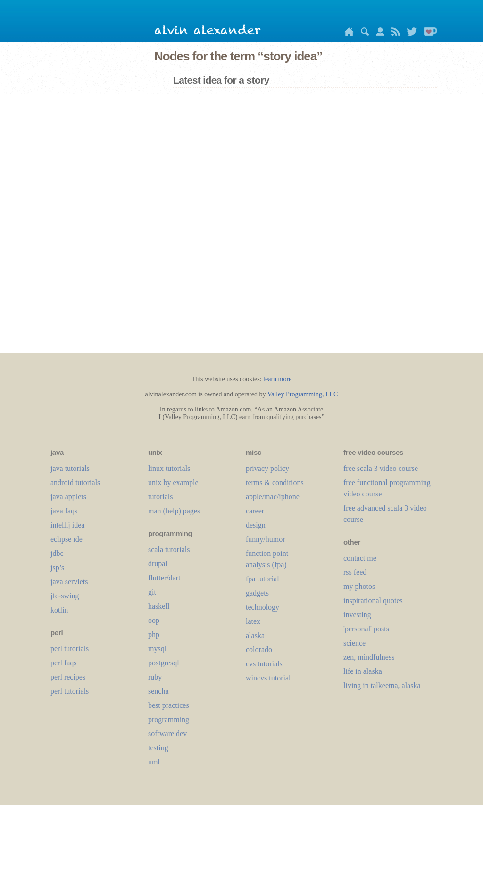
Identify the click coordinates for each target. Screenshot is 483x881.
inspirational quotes (373, 600)
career (255, 511)
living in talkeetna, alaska (382, 685)
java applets (68, 497)
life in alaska (362, 671)
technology (262, 607)
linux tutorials (169, 468)
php (153, 634)
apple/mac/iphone (273, 497)
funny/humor (265, 539)
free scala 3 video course (380, 468)
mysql (157, 649)
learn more (277, 379)
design (256, 525)
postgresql (163, 663)
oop (153, 620)
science (354, 643)
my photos (359, 586)
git (152, 592)
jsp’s (57, 567)
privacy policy (267, 468)
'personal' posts (366, 629)
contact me (359, 558)
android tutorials (75, 482)
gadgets (257, 593)
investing (357, 615)
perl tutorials (69, 649)
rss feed (354, 572)
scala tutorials (169, 549)
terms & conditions (275, 482)
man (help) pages (174, 511)
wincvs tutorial (268, 678)
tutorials (160, 497)
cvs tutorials (264, 664)
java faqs (63, 511)
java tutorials (70, 468)
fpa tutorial (262, 579)
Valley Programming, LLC (302, 394)
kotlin (59, 610)
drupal (157, 564)
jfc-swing (64, 596)
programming (168, 719)
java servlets (69, 582)
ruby (155, 677)
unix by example (173, 482)
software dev (167, 734)
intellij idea (67, 525)
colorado (259, 650)
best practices (168, 705)
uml (154, 762)
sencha (158, 691)
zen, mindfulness (368, 657)
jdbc (57, 553)
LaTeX (253, 621)
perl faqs (63, 663)
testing (158, 748)
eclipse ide (66, 539)
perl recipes (67, 677)
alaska (255, 635)
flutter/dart (164, 578)
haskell (158, 606)
